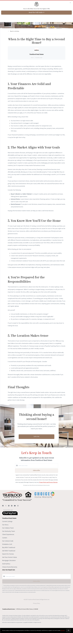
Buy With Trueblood (8, 547)
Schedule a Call (7, 544)
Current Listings (7, 521)
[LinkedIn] (8, 506)
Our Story (5, 525)
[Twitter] (5, 506)
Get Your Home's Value (9, 557)
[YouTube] (15, 506)
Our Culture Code (7, 541)
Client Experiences (8, 534)
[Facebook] (3, 506)
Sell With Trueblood (8, 551)
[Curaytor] (10, 514)
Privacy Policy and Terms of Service (48, 482)
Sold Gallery (6, 564)
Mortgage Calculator (9, 560)
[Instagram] (17, 506)
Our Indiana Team (8, 528)
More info (63, 630)
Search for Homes (8, 554)
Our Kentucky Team (8, 531)
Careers (4, 538)
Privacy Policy (51, 587)
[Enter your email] (38, 465)
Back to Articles (14, 31)
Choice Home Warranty (9, 567)
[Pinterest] (11, 506)
